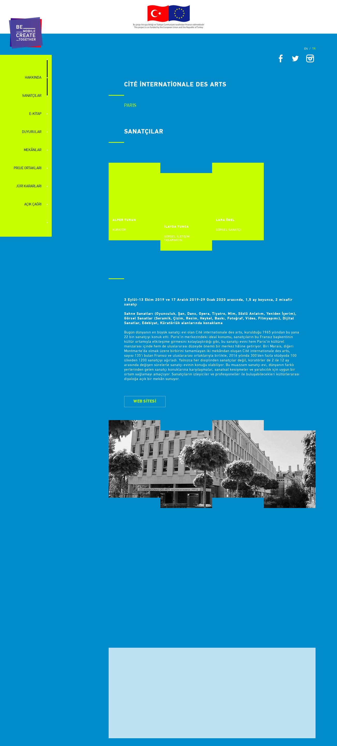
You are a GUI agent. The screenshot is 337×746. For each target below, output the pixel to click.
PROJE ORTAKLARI (27, 168)
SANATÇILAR (31, 96)
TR (314, 48)
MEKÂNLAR (32, 150)
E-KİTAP (35, 114)
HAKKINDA (33, 78)
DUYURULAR (31, 132)
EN (306, 48)
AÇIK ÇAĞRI (32, 204)
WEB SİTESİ (144, 401)
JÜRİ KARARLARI (28, 186)
